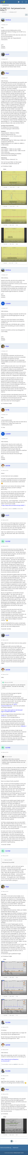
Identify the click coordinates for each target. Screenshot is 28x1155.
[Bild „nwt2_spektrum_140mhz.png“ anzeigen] (14, 1008)
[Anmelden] (22, 2)
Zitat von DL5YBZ (8, 682)
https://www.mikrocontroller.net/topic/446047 (13, 505)
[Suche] (18, 1)
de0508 (14, 508)
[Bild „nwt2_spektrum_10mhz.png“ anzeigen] (14, 970)
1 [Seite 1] (11, 1141)
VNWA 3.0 (3, 715)
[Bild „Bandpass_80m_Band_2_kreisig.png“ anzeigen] (14, 180)
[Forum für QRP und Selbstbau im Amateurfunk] (2, 1)
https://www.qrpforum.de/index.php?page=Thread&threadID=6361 (12, 710)
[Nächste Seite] (16, 1141)
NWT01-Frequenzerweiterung (9, 705)
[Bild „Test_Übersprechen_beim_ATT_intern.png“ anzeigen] (14, 256)
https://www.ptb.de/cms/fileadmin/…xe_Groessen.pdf (10, 1060)
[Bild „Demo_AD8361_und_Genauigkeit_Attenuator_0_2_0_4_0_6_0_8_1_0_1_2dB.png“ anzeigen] (14, 217)
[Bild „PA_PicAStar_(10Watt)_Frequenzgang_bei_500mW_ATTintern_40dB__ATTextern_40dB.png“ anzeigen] (14, 237)
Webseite (23, 726)
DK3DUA (4, 12)
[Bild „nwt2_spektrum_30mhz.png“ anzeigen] (14, 989)
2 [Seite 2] (13, 1141)
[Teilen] (26, 15)
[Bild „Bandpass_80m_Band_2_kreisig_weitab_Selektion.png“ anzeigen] (14, 199)
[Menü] (26, 1)
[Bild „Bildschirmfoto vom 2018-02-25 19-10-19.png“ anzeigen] (14, 1127)
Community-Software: (14, 1152)
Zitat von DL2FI (8, 756)
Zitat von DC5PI (8, 860)
